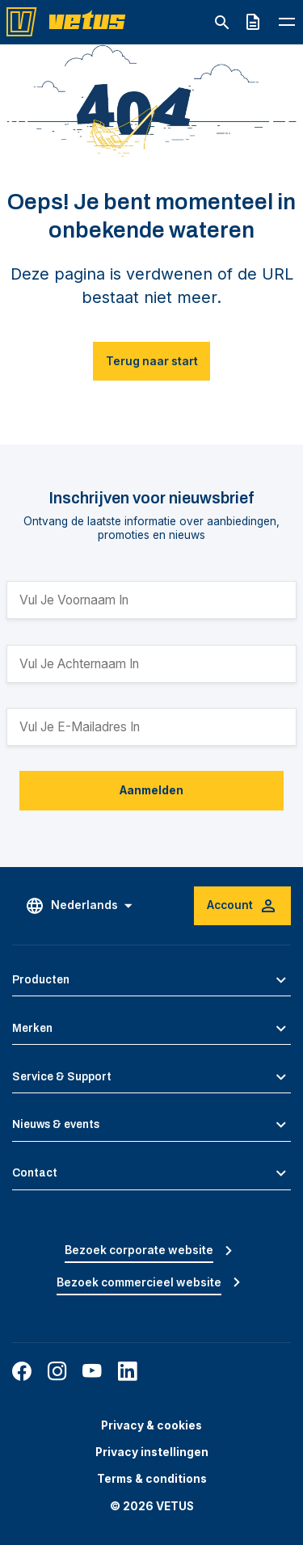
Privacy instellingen (151, 1452)
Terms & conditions (152, 1478)
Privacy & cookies (151, 1425)
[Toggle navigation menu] (287, 21)
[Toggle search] (222, 22)
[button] (151, 980)
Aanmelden (151, 790)
